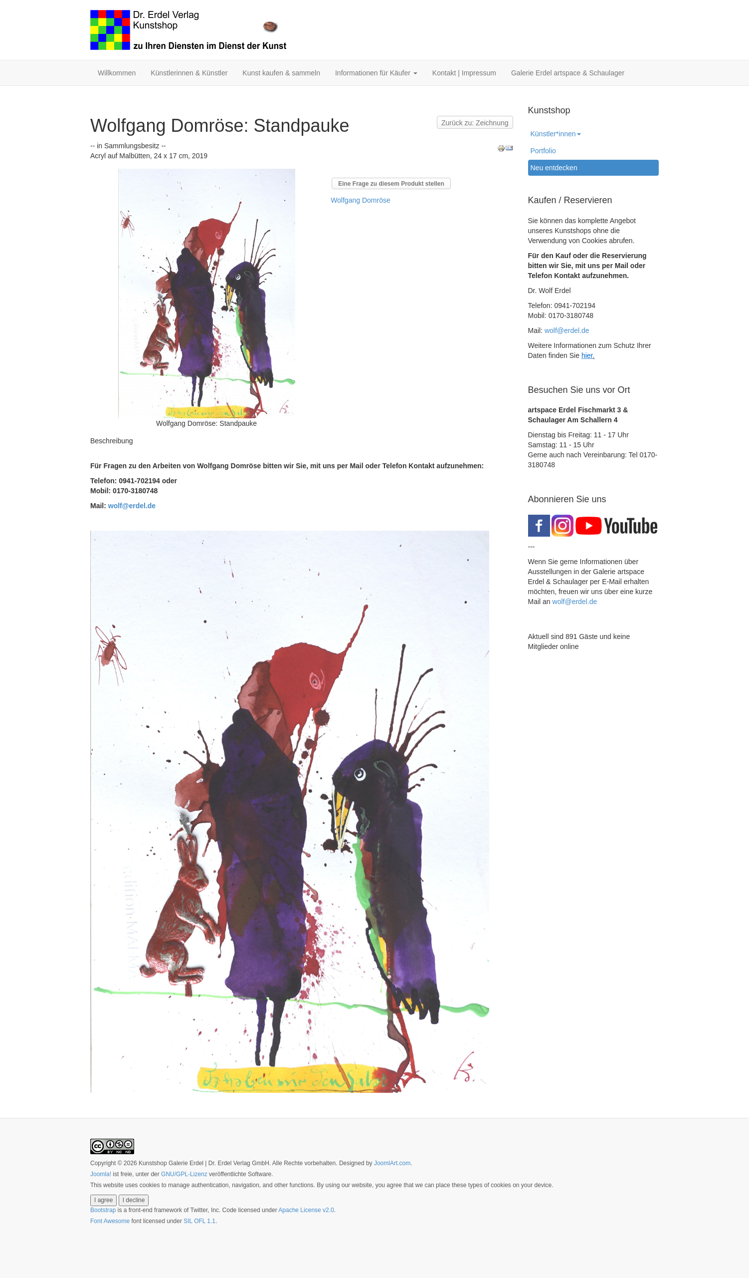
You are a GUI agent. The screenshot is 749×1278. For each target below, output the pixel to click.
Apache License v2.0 (306, 1210)
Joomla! (100, 1174)
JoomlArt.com (392, 1163)
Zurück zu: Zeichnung (475, 123)
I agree (103, 1200)
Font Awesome (110, 1221)
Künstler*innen (556, 134)
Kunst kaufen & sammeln (281, 73)
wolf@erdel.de (132, 506)
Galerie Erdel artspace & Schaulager (567, 73)
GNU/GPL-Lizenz (184, 1174)
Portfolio (543, 151)
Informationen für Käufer (376, 73)
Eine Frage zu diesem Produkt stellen (391, 183)
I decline (134, 1200)
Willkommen (117, 73)
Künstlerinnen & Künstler (189, 73)
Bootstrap (103, 1210)
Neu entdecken (554, 168)
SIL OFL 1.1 (199, 1221)
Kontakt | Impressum (464, 73)
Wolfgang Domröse (360, 200)
